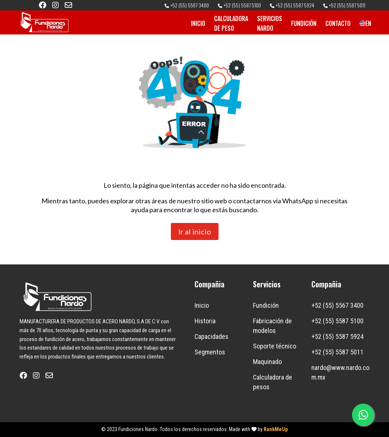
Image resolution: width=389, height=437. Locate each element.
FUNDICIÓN (304, 23)
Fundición (266, 305)
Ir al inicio (194, 231)
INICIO (198, 23)
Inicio (201, 305)
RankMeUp (276, 429)
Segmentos (209, 352)
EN (362, 23)
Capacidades (211, 336)
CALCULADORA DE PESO (231, 23)
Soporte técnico (274, 346)
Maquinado (267, 362)
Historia (205, 321)
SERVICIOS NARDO (269, 23)
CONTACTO (338, 23)
